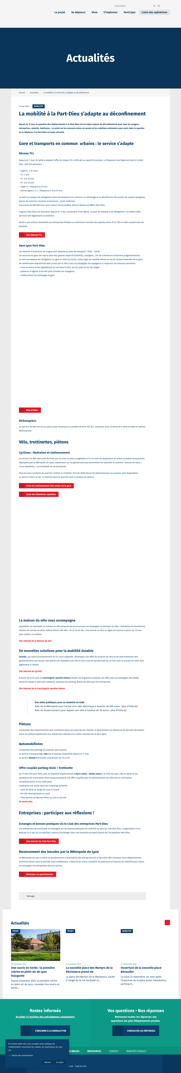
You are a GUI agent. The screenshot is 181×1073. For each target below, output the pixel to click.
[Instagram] (142, 6)
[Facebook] (132, 6)
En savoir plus (26, 801)
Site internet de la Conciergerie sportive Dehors (42, 688)
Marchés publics (136, 1051)
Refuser (47, 1062)
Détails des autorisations (20, 1055)
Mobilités (38, 106)
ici (136, 706)
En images (73, 1051)
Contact (113, 1051)
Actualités (120, 5)
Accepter (60, 1062)
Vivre (95, 12)
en (154, 6)
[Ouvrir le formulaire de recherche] (166, 6)
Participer (130, 12)
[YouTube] (146, 6)
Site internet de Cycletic (30, 671)
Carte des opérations (154, 12)
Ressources (94, 1051)
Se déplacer (78, 12)
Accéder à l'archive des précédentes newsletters (45, 1016)
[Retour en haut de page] (142, 896)
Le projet (59, 12)
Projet (16, 931)
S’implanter (110, 12)
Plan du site (80, 1066)
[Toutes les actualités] (156, 922)
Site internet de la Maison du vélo (35, 641)
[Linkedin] (137, 6)
